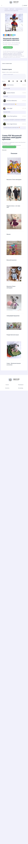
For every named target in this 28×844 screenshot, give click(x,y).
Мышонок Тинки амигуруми (14, 179)
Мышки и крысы (11, 36)
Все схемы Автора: (7, 42)
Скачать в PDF (8, 47)
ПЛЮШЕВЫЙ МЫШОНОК (13, 315)
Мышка (9, 234)
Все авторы (20, 388)
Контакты (7, 388)
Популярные (20, 384)
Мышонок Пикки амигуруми (11, 287)
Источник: (5, 44)
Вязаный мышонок (12, 260)
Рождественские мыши (13, 334)
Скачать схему (9, 146)
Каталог (7, 384)
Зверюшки (5, 36)
